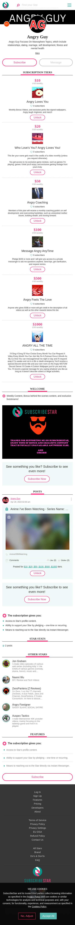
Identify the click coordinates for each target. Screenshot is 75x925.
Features (37, 800)
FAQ (37, 860)
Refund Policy (37, 836)
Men (37, 53)
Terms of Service (37, 820)
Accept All (48, 916)
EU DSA (37, 832)
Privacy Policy (37, 824)
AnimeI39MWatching (18, 554)
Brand (37, 852)
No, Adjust (27, 916)
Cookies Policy (39, 906)
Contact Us (37, 839)
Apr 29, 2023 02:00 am (20, 502)
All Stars (37, 848)
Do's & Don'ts (37, 856)
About (37, 811)
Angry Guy (15, 498)
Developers (37, 807)
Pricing (37, 803)
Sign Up (37, 796)
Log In (37, 792)
